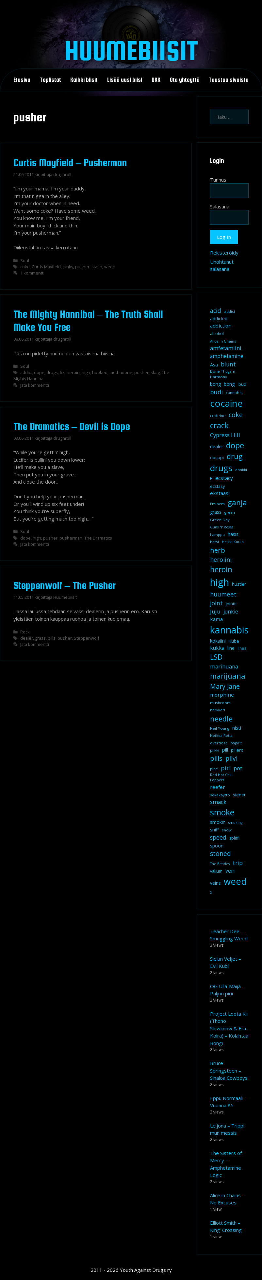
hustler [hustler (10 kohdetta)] (239, 584)
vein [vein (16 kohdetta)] (230, 870)
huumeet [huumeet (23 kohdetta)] (223, 594)
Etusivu (21, 80)
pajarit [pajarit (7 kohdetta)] (236, 743)
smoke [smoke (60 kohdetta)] (222, 812)
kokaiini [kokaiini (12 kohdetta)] (218, 641)
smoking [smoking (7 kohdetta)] (235, 822)
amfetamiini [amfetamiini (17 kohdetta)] (225, 348)
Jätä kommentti (34, 385)
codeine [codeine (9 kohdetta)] (218, 415)
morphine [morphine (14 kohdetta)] (222, 694)
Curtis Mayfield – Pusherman (70, 162)
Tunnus (218, 179)
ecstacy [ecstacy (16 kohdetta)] (224, 478)
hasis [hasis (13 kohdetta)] (233, 534)
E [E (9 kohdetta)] (211, 478)
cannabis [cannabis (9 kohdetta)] (234, 393)
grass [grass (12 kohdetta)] (215, 512)
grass (40, 638)
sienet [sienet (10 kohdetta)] (239, 795)
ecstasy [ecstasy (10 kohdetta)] (217, 486)
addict (26, 372)
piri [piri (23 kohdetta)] (226, 768)
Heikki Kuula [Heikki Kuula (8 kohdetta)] (233, 541)
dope (39, 372)
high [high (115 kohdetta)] (219, 582)
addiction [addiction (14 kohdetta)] (221, 325)
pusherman (70, 538)
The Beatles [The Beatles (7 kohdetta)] (220, 864)
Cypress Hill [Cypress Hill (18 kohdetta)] (225, 435)
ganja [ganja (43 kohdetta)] (237, 502)
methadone (120, 372)
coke (25, 267)
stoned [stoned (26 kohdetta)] (220, 853)
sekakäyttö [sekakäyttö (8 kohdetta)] (220, 794)
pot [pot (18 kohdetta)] (238, 768)
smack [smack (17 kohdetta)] (218, 802)
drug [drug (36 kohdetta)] (234, 456)
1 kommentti (32, 273)
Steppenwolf (86, 638)
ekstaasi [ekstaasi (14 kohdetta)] (220, 493)
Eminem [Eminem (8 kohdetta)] (217, 503)
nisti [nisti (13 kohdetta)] (236, 727)
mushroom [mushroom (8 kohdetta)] (220, 702)
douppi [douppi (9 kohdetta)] (217, 457)
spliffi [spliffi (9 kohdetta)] (234, 838)
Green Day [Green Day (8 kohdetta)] (220, 519)
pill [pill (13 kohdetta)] (225, 749)
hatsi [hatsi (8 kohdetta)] (214, 541)
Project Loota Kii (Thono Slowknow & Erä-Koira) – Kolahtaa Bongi (229, 1028)
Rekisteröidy (224, 252)
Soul (24, 260)
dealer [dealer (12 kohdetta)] (216, 446)
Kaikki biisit (84, 80)
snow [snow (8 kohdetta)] (227, 829)
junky (68, 267)
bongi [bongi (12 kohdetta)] (230, 384)
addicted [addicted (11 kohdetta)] (218, 319)
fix (62, 372)
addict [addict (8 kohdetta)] (229, 311)
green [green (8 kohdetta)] (229, 512)
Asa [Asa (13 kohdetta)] (214, 364)
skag (155, 372)
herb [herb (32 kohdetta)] (217, 550)
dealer (26, 638)
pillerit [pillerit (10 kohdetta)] (237, 750)
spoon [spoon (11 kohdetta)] (216, 846)
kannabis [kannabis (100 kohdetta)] (229, 630)
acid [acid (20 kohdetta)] (215, 310)
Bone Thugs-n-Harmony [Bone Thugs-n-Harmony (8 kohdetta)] (223, 374)
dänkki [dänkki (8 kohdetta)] (241, 469)
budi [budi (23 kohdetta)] (216, 392)
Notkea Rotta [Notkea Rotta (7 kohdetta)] (221, 735)
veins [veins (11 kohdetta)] (215, 883)
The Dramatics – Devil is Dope (71, 426)
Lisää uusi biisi (124, 80)
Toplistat (50, 80)
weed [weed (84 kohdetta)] (235, 881)
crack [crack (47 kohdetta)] (219, 425)
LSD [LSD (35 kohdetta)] (216, 657)
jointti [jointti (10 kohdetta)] (231, 604)
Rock (25, 632)
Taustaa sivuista (229, 80)
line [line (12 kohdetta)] (231, 648)
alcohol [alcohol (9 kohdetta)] (217, 333)
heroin (73, 372)
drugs (52, 372)
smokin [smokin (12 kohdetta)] (217, 822)
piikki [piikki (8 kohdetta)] (214, 750)
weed (109, 267)
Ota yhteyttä (185, 80)
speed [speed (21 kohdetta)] (218, 837)
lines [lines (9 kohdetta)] (241, 648)
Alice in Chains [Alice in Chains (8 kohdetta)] (223, 341)
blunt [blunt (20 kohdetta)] (228, 364)
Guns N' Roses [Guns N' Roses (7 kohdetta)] (221, 527)
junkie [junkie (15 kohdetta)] (230, 611)
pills (52, 638)
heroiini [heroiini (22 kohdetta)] (221, 559)
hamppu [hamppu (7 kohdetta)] (217, 534)
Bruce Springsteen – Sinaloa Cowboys (229, 1070)
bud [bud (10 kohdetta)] (242, 384)
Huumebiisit (131, 50)
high (86, 372)
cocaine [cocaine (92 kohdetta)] (226, 403)
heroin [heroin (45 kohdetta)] (221, 569)
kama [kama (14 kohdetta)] (216, 619)
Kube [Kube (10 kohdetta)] (234, 641)
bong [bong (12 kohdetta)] (215, 384)
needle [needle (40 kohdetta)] (221, 718)
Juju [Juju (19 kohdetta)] (215, 611)
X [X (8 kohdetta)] (211, 892)
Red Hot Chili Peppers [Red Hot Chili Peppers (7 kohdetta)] (221, 777)
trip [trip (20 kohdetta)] (238, 863)
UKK (156, 80)
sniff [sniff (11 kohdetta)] (214, 830)
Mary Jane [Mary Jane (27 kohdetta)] (225, 686)
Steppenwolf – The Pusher (64, 585)
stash (96, 267)
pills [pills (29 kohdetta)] (216, 758)
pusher (82, 267)
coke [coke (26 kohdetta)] (236, 414)
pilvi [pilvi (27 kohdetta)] (231, 758)
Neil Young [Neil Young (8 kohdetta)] (219, 728)
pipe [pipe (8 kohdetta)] (214, 768)
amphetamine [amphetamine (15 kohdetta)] (226, 356)
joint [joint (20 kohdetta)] (216, 603)
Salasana (219, 206)
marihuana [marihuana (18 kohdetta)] (224, 666)
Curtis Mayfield (46, 267)
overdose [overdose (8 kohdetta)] (219, 742)
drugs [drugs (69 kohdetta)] (221, 468)
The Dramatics (98, 538)
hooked (99, 372)
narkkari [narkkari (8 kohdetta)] (217, 709)
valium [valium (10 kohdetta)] (216, 871)
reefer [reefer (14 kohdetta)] (217, 787)
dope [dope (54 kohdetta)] (235, 445)
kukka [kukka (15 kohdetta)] (217, 647)
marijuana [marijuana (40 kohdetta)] (227, 676)
